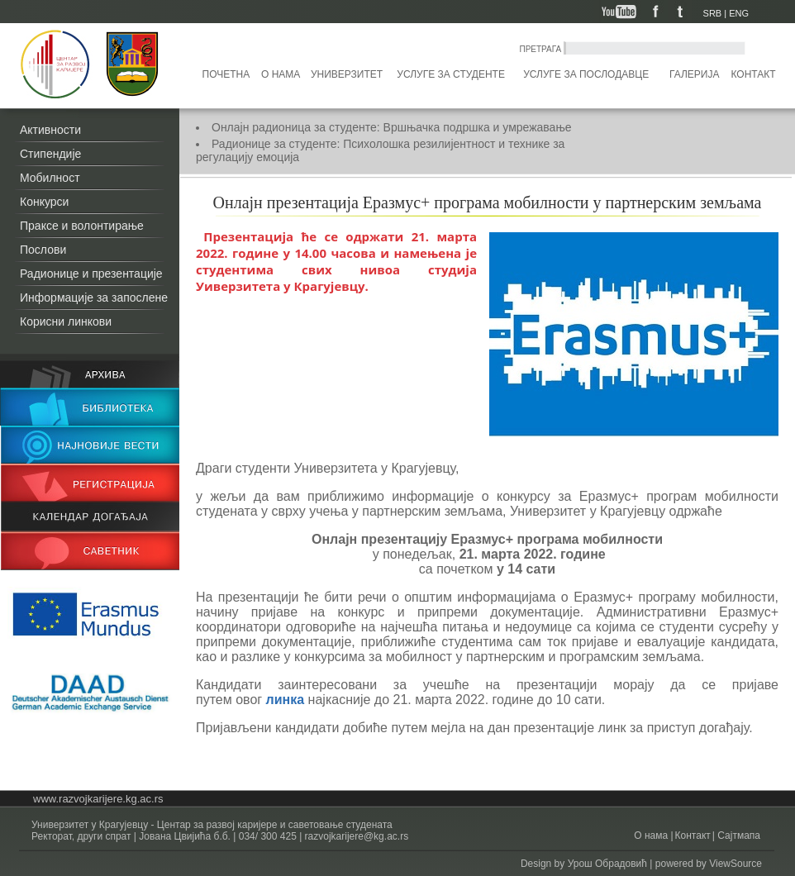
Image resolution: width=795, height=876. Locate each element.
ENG (739, 13)
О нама (280, 74)
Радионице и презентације (91, 273)
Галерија (694, 74)
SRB (712, 13)
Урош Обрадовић (607, 863)
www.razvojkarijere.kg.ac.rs (98, 799)
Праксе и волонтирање (82, 225)
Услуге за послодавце (586, 74)
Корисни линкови (66, 321)
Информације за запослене (94, 297)
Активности (50, 129)
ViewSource (735, 863)
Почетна (226, 74)
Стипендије (50, 153)
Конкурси (44, 201)
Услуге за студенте (451, 74)
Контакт (753, 74)
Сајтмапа (737, 835)
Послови (43, 249)
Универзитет (347, 74)
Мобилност (50, 177)
